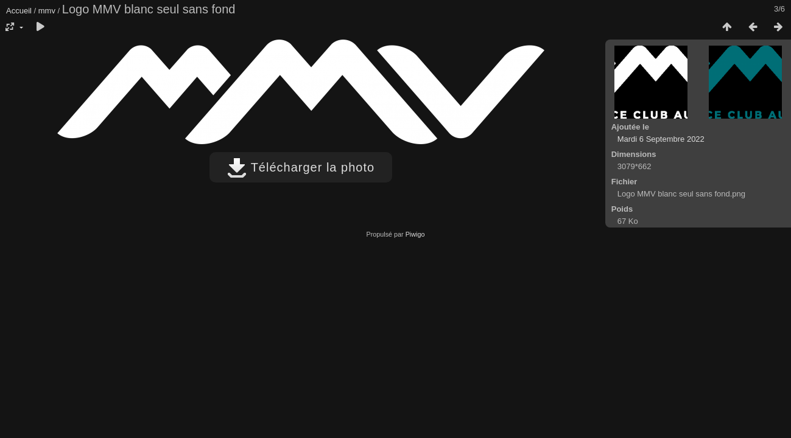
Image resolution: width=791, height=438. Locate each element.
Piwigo (415, 234)
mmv (46, 10)
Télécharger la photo (300, 167)
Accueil (19, 10)
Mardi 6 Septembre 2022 (661, 139)
